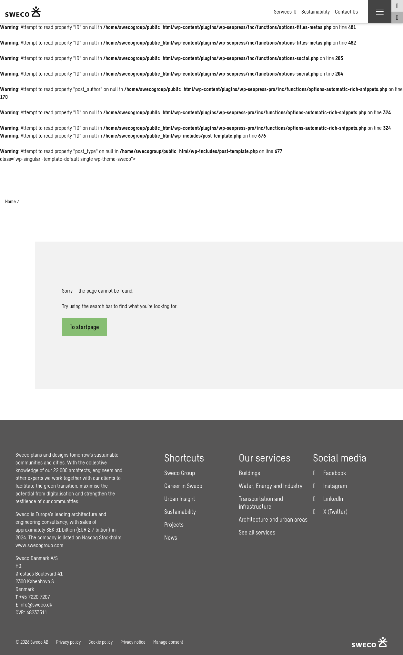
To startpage (84, 326)
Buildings (249, 472)
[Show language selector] (397, 6)
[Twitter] (330, 511)
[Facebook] (329, 473)
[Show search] (397, 17)
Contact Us (346, 11)
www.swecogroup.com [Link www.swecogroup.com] (39, 545)
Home (10, 201)
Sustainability (315, 11)
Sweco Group (179, 472)
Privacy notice (133, 642)
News (170, 537)
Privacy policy (68, 642)
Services (285, 12)
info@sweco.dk (35, 604)
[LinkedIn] (328, 499)
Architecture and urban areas (273, 519)
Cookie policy (100, 642)
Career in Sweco (183, 485)
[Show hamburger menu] (379, 11)
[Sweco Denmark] (23, 11)
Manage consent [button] (168, 642)
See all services (257, 532)
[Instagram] (330, 486)
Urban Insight (179, 498)
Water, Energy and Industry (270, 485)
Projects (174, 524)
